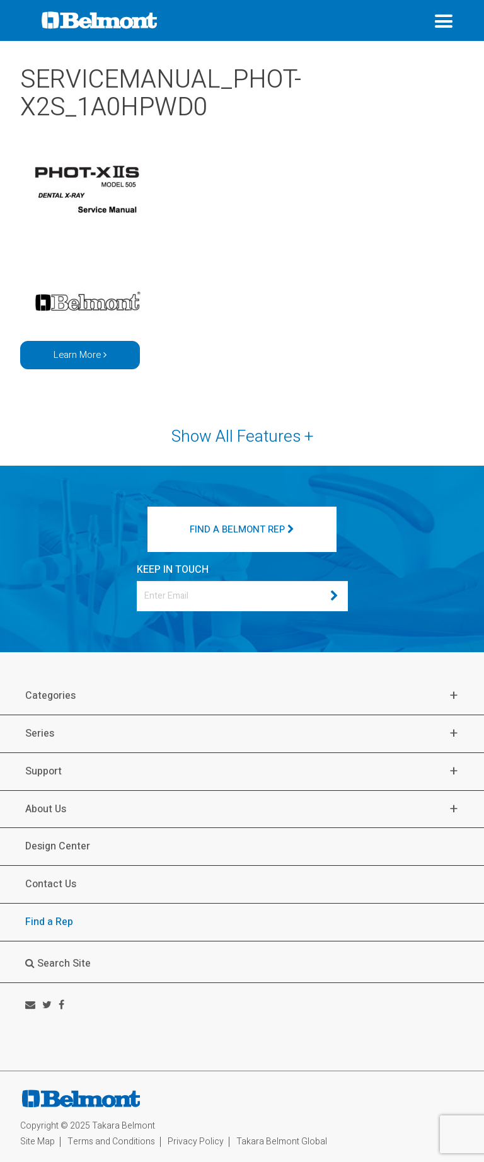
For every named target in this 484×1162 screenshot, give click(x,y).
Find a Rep (49, 921)
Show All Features (242, 437)
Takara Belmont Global (281, 1141)
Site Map (37, 1141)
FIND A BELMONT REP (242, 529)
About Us (45, 809)
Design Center (57, 846)
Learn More (80, 355)
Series (39, 734)
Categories (50, 696)
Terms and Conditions (111, 1141)
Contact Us (50, 884)
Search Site (58, 963)
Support (43, 772)
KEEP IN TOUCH (173, 570)
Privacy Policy (196, 1141)
